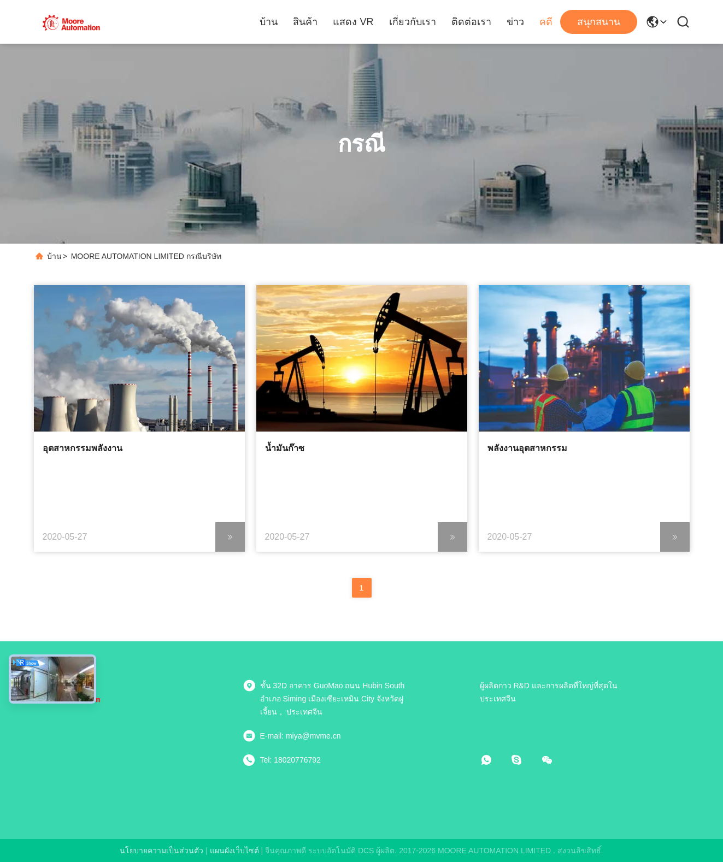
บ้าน (269, 21)
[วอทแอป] (494, 759)
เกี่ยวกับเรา (412, 21)
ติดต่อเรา (471, 21)
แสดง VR (353, 21)
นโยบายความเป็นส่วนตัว (161, 850)
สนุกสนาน (598, 21)
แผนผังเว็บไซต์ (234, 850)
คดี (545, 21)
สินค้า (305, 21)
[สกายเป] (524, 759)
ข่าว (515, 21)
